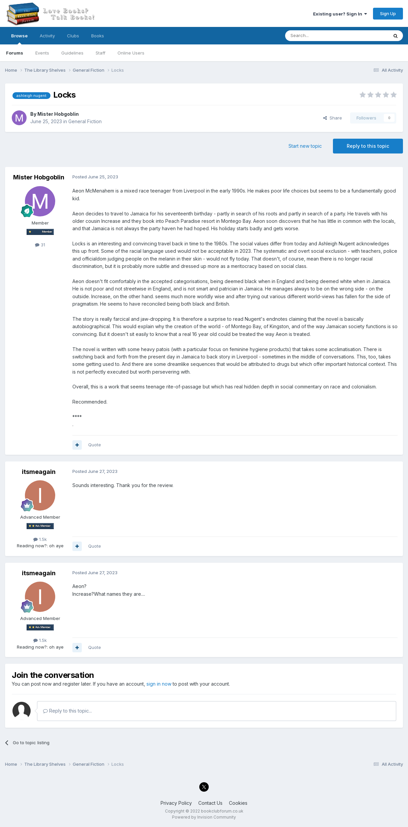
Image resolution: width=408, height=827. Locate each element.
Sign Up (388, 13)
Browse (19, 38)
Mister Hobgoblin (58, 114)
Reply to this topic (368, 146)
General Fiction (85, 121)
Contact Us (210, 803)
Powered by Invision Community (204, 817)
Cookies (238, 803)
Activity (47, 35)
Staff (100, 53)
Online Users (130, 53)
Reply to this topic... (67, 711)
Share (332, 117)
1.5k (40, 539)
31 (40, 244)
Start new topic (305, 146)
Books (97, 35)
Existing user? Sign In (340, 13)
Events (42, 53)
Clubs (73, 35)
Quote (94, 444)
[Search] (319, 35)
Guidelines (72, 53)
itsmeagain (39, 471)
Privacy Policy (176, 803)
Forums (14, 53)
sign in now (158, 684)
